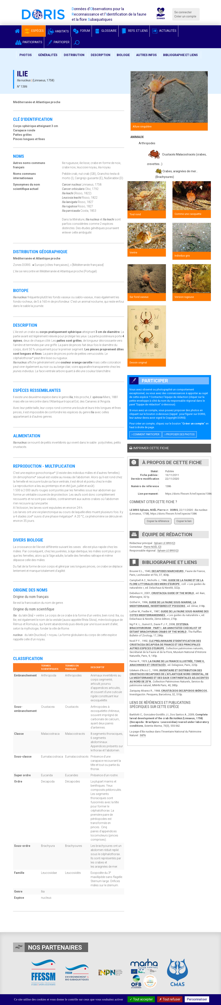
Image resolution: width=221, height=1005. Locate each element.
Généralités (47, 55)
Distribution (74, 55)
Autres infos (146, 55)
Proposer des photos (179, 434)
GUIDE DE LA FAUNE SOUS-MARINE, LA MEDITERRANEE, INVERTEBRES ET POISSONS (163, 604)
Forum (81, 30)
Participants (28, 42)
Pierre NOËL (151, 546)
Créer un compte (185, 16)
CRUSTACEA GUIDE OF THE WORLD (172, 593)
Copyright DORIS (175, 417)
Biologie (123, 55)
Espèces (33, 30)
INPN (143, 735)
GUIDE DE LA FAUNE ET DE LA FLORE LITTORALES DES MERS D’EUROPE (166, 582)
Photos (25, 55)
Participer (57, 42)
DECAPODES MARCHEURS (167, 571)
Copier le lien (184, 521)
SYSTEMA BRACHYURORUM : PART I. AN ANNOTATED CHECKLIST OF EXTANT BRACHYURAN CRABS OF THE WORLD (165, 628)
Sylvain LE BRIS (163, 543)
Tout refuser (169, 999)
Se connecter (183, 12)
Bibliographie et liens (180, 55)
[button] (76, 42)
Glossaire (105, 30)
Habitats (58, 31)
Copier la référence (158, 521)
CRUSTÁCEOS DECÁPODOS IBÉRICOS (184, 690)
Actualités (163, 30)
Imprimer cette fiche (149, 448)
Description (100, 55)
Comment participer (145, 434)
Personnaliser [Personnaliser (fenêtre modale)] (197, 999)
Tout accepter (141, 999)
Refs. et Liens (134, 30)
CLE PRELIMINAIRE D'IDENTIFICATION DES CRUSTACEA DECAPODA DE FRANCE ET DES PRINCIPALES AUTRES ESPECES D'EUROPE (165, 644)
